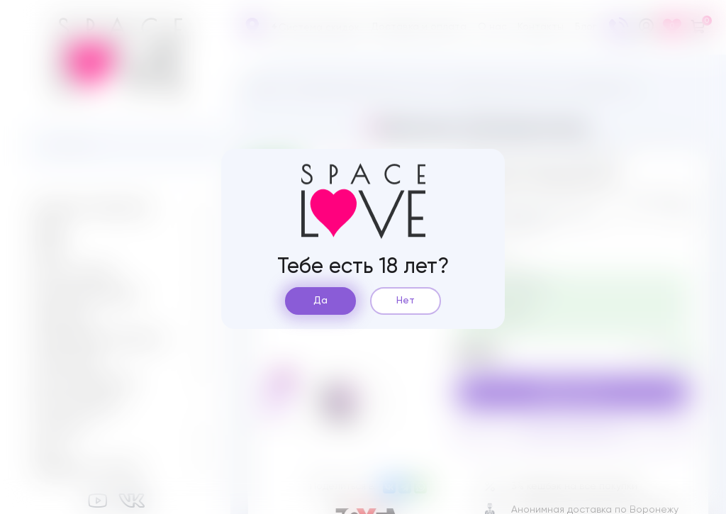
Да (320, 301)
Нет (405, 301)
